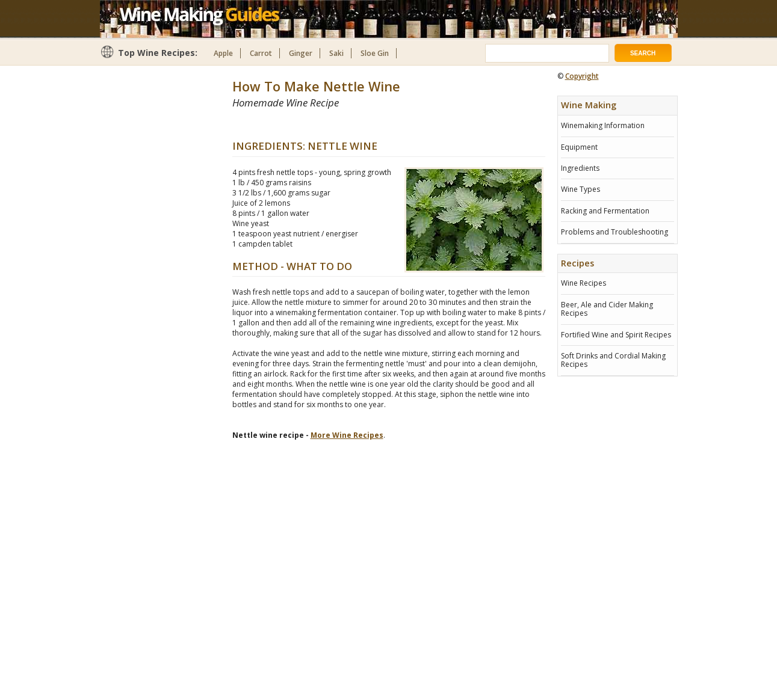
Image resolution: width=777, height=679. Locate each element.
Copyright (582, 76)
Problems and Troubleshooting (614, 232)
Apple (223, 53)
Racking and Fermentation (605, 211)
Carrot (261, 53)
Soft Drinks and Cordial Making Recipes (613, 360)
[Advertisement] (373, 124)
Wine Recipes (583, 283)
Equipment (579, 147)
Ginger (300, 53)
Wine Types (580, 189)
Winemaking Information (603, 125)
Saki (336, 53)
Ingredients (580, 168)
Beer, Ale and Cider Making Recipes (607, 309)
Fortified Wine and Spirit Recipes (616, 335)
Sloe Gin (375, 53)
